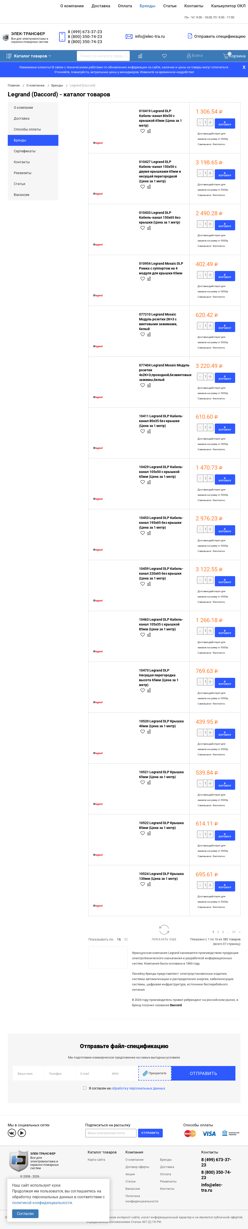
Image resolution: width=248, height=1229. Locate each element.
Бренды (147, 5)
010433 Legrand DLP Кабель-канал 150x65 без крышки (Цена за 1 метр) (159, 217)
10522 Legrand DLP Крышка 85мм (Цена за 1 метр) (161, 825)
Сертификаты (25, 151)
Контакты (193, 5)
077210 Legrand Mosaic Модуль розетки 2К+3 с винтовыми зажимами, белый (158, 321)
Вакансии (21, 195)
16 (119, 939)
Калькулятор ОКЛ (228, 5)
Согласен (25, 1213)
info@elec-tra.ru (150, 36)
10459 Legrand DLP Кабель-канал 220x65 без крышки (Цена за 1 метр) (161, 573)
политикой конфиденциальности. (42, 1202)
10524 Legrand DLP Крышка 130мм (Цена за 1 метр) (161, 876)
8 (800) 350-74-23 (85, 36)
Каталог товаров (26, 56)
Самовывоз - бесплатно (211, 144)
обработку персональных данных (138, 1088)
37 (234, 932)
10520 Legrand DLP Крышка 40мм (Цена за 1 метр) (161, 723)
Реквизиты (22, 173)
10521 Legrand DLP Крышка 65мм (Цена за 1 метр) (161, 774)
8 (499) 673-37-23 (85, 31)
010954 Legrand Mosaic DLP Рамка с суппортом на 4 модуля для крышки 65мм (161, 268)
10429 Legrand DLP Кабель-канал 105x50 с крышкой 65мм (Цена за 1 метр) (161, 472)
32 (126, 939)
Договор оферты (137, 1167)
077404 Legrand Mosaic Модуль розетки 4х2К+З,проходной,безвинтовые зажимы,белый (165, 372)
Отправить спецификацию (220, 36)
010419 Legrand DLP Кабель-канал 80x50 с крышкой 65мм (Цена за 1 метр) (160, 118)
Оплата (125, 5)
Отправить (217, 1073)
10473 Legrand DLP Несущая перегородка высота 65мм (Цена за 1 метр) (158, 677)
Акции (130, 1174)
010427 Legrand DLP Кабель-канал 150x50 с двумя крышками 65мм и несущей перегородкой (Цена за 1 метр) (160, 171)
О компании (72, 5)
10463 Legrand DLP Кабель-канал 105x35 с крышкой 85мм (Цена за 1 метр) (161, 624)
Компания (134, 1152)
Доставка (101, 5)
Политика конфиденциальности (141, 1198)
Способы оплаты (27, 129)
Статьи (170, 5)
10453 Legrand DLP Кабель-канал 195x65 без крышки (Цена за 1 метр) (161, 522)
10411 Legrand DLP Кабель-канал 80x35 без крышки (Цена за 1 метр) (161, 421)
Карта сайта (96, 1159)
